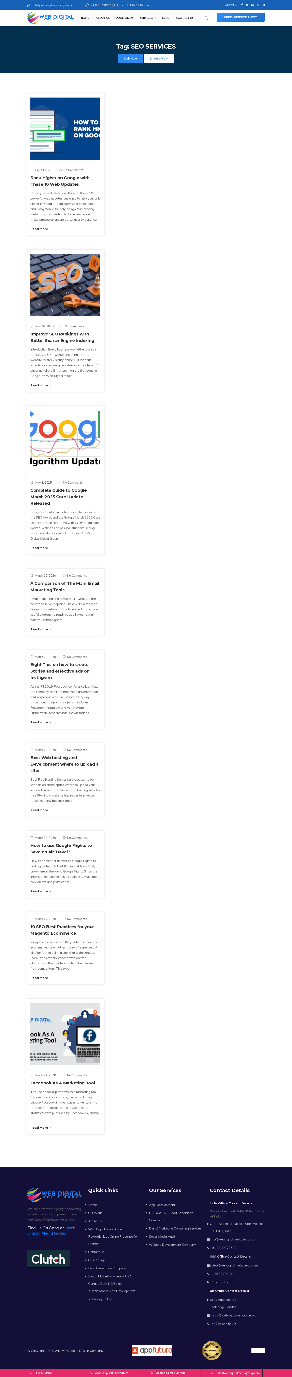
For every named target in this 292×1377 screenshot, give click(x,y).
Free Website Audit (240, 17)
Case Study (96, 1260)
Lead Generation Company (107, 1268)
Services (148, 17)
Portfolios (124, 17)
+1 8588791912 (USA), (103, 5)
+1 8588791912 (222, 1274)
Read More (40, 229)
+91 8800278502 (223, 1248)
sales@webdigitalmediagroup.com (234, 1265)
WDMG (59, 1351)
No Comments (71, 170)
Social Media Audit (162, 1236)
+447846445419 (223, 1324)
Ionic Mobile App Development (113, 1291)
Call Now (130, 58)
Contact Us (184, 17)
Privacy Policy (102, 1299)
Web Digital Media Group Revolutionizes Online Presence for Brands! (113, 1236)
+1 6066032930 (222, 1282)
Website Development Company (172, 1244)
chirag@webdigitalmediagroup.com (234, 1315)
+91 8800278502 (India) (137, 5)
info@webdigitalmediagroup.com (52, 5)
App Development (162, 1205)
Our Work (95, 1213)
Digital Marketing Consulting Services (175, 1228)
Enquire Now (159, 58)
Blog (166, 17)
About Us (103, 17)
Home (85, 17)
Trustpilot (258, 1351)
